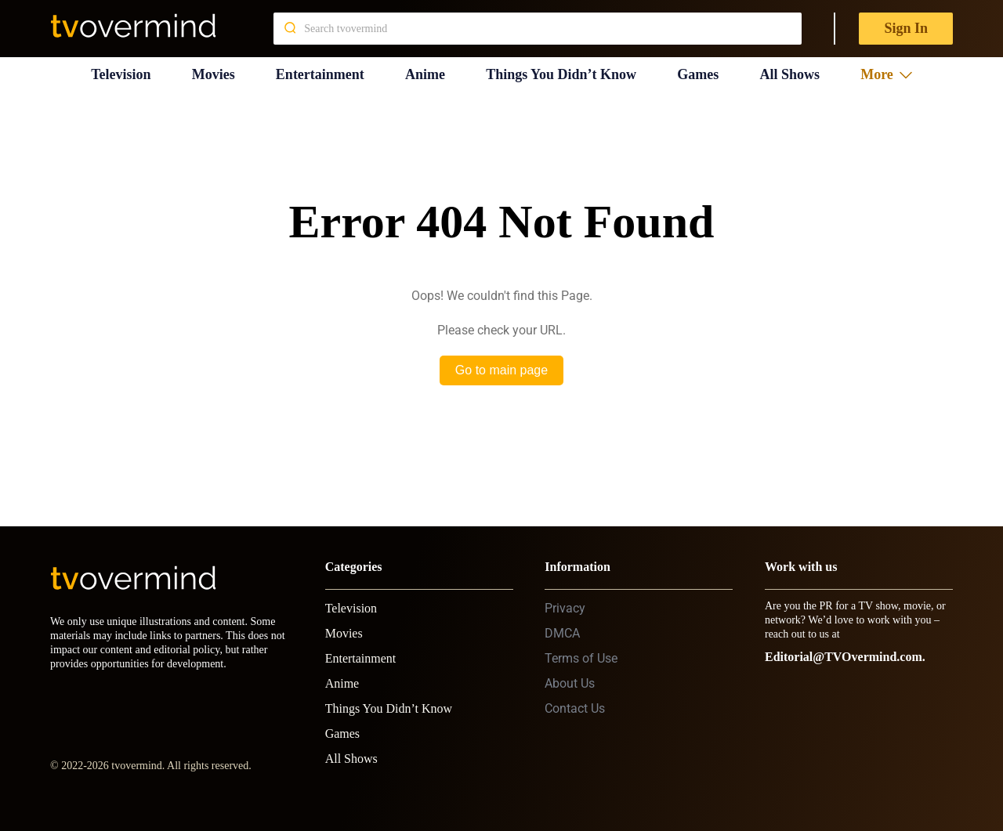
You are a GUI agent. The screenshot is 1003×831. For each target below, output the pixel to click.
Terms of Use (581, 658)
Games (698, 74)
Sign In (906, 28)
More (886, 74)
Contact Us (575, 708)
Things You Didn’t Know (561, 74)
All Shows (789, 74)
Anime (425, 74)
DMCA (562, 633)
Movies (213, 74)
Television (120, 74)
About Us (570, 683)
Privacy (565, 608)
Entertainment (320, 74)
